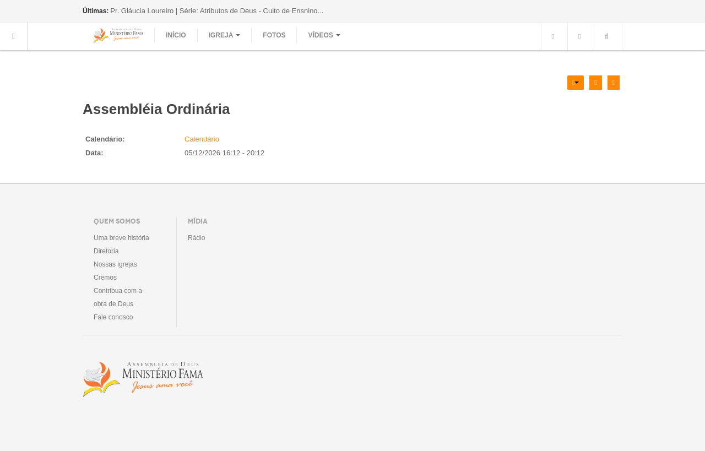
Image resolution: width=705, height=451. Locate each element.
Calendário (202, 139)
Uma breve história (121, 238)
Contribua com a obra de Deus (118, 297)
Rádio (196, 238)
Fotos (274, 35)
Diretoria (106, 251)
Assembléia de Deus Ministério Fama (143, 379)
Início (176, 35)
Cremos (105, 277)
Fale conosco (113, 317)
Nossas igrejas (115, 264)
